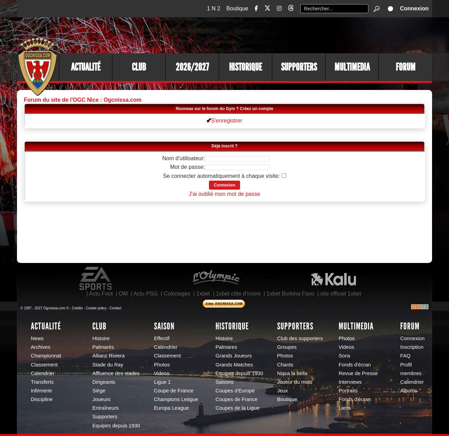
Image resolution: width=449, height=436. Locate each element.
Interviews (350, 382)
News (37, 338)
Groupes (287, 347)
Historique (245, 67)
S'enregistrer (224, 121)
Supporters (299, 67)
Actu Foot (100, 294)
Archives (41, 347)
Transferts (42, 382)
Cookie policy (96, 308)
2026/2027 (192, 67)
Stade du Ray (107, 364)
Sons (344, 355)
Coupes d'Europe (235, 390)
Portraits (348, 390)
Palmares (226, 347)
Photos (162, 364)
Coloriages (177, 294)
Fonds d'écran (355, 364)
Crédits (77, 308)
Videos (161, 373)
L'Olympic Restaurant (216, 278)
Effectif (161, 338)
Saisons (224, 382)
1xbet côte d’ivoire (238, 294)
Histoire (101, 338)
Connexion (414, 8)
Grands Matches (234, 364)
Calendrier (42, 373)
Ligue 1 (162, 382)
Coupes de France (236, 399)
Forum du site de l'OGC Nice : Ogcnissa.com (82, 100)
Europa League (171, 408)
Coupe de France (173, 390)
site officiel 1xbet (340, 294)
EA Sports (96, 278)
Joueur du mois (294, 382)
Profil (406, 364)
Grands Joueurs (234, 355)
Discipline (42, 399)
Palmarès (103, 347)
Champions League (176, 399)
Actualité (85, 67)
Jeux (282, 390)
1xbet (203, 294)
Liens (345, 408)
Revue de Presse (358, 373)
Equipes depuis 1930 (116, 425)
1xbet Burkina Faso (290, 294)
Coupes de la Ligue (237, 408)
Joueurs (101, 399)
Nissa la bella (292, 373)
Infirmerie (41, 390)
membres (410, 373)
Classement (44, 364)
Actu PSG (146, 294)
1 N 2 (213, 8)
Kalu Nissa (333, 278)
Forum (405, 67)
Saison (164, 326)
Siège (99, 390)
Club (139, 67)
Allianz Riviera (108, 355)
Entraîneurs (105, 408)
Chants (285, 364)
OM (123, 294)
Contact (115, 308)
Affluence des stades (116, 373)
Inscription (411, 347)
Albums (408, 390)
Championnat (46, 355)
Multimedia (352, 67)
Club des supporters (300, 338)
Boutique (237, 8)
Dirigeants (103, 382)
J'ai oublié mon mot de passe (224, 194)
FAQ (405, 355)
